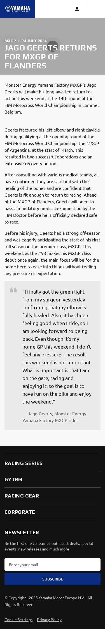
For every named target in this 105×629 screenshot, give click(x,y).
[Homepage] (17, 9)
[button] (95, 9)
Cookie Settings (18, 619)
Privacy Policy (49, 619)
